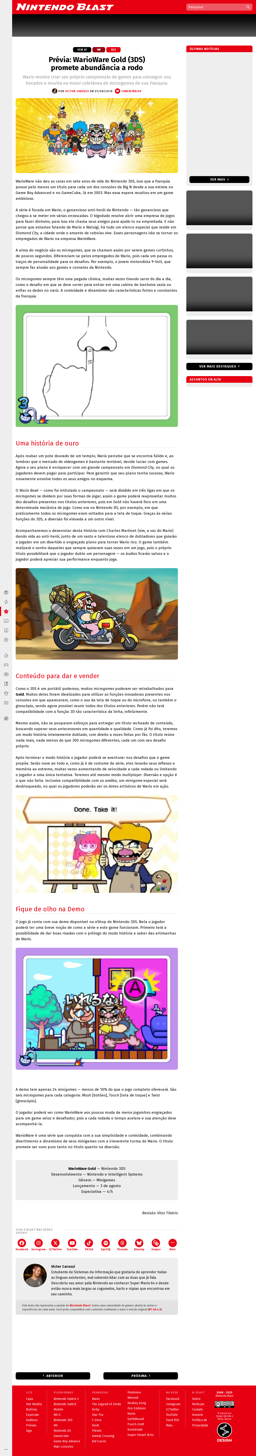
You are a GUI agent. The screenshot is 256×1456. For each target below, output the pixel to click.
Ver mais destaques (217, 366)
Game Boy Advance (67, 1441)
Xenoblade (135, 1429)
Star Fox (97, 1415)
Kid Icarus (99, 1441)
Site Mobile (34, 1404)
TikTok (89, 1245)
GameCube (61, 1436)
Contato (197, 1409)
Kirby (95, 1409)
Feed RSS (172, 1420)
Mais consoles (63, 1446)
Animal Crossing (103, 1436)
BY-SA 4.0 (154, 1309)
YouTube (72, 1245)
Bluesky (139, 1245)
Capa (29, 1399)
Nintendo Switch (65, 1404)
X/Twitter (55, 1245)
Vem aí (82, 49)
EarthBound (135, 1419)
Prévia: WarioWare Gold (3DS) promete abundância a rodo (97, 64)
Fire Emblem (136, 1408)
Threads (122, 1245)
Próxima (139, 1376)
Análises (32, 1420)
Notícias (31, 1409)
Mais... (170, 1425)
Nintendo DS (62, 1431)
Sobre (196, 1399)
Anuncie (197, 1415)
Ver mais (219, 179)
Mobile (58, 1409)
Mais (172, 1245)
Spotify (105, 1245)
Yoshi (95, 1425)
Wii (56, 1425)
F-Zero (96, 1420)
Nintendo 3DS (63, 1420)
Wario (131, 1414)
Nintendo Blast (80, 1305)
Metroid (132, 1398)
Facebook (22, 1245)
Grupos (156, 1245)
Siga (29, 1431)
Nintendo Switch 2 (66, 1399)
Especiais (32, 1415)
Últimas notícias (204, 49)
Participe (198, 1404)
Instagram (39, 1245)
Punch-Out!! (135, 1424)
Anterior (54, 1376)
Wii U (57, 1415)
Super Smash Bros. (140, 1435)
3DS (113, 49)
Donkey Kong (136, 1403)
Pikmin (96, 1431)
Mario (96, 1399)
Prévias (31, 1425)
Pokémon (134, 1392)
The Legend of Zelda (106, 1404)
